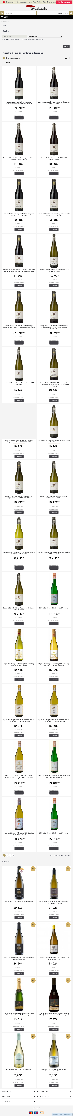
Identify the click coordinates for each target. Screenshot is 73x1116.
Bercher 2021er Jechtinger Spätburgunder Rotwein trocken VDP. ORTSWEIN (19, 158)
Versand (69, 1114)
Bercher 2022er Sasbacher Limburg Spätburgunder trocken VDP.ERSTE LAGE (54, 214)
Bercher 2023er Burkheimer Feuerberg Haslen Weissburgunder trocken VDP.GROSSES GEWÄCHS (54, 327)
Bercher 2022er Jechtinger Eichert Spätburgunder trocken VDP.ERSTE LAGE (19, 214)
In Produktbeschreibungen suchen (32, 39)
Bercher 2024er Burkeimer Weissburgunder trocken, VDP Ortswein (54, 441)
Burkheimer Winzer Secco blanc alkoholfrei (19, 1069)
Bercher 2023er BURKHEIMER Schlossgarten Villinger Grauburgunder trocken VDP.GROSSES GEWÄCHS (54, 384)
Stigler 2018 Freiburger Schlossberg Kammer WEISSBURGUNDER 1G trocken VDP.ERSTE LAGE (19, 777)
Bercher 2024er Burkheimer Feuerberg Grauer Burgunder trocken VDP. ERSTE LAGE (19, 497)
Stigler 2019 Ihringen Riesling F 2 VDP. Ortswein (54, 608)
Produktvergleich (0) (14, 58)
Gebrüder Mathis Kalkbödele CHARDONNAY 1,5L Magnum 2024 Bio (54, 958)
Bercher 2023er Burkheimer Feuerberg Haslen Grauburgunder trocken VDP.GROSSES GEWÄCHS (19, 326)
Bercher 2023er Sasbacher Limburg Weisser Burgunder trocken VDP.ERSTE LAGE (19, 441)
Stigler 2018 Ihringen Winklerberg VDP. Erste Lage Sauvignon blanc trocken (54, 776)
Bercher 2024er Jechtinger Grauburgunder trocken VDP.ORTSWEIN (54, 552)
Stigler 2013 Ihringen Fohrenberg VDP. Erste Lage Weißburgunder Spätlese (18, 664)
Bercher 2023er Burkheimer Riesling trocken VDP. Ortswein (19, 383)
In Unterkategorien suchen (10, 39)
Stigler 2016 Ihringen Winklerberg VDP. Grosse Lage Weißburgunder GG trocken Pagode (19, 720)
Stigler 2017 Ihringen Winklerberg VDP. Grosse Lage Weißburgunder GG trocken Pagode (54, 720)
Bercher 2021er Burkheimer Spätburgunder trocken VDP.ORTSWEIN (54, 102)
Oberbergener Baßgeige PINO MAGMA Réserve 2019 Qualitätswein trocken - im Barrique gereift (54, 1014)
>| (13, 855)
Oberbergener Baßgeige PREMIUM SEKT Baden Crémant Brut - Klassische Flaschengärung (19, 1014)
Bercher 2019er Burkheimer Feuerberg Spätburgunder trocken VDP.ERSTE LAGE (19, 102)
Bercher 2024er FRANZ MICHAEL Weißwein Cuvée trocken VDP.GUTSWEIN (19, 552)
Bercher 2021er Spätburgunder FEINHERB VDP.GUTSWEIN (54, 158)
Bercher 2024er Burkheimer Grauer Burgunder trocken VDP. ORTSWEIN (54, 497)
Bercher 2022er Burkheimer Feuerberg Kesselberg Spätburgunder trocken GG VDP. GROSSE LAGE (19, 270)
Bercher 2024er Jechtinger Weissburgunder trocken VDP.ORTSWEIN (19, 608)
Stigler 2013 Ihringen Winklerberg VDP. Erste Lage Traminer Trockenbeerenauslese (54, 664)
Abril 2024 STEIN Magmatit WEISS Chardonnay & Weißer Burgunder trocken (54, 902)
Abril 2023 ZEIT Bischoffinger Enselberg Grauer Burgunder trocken (19, 958)
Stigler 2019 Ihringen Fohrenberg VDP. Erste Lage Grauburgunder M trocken (18, 833)
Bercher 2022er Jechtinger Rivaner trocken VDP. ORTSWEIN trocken (54, 270)
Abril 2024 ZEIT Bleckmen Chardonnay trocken (18, 901)
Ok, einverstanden (64, 2)
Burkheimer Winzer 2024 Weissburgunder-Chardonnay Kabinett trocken (54, 1070)
